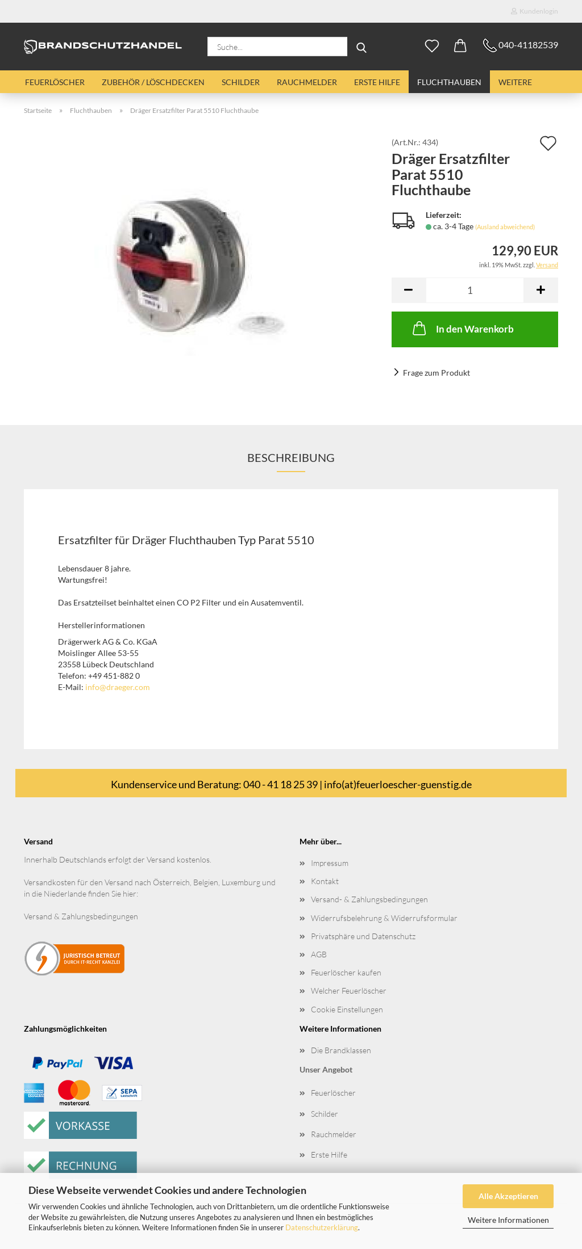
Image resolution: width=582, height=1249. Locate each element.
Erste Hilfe (377, 82)
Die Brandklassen (341, 1050)
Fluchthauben (449, 82)
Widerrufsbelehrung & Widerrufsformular (384, 918)
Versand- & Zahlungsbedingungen (369, 899)
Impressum (329, 863)
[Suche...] (361, 46)
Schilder (241, 82)
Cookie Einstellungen (347, 1009)
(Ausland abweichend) (505, 226)
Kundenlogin (534, 11)
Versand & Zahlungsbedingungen (81, 916)
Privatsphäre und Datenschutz (363, 936)
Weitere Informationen (508, 1220)
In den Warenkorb (462, 328)
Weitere (515, 82)
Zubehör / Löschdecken (153, 82)
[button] (460, 46)
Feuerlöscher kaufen (346, 972)
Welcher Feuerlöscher (348, 990)
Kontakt (325, 881)
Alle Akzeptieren (508, 1196)
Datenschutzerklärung (321, 1227)
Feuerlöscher (55, 82)
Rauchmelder (307, 82)
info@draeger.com (117, 687)
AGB (319, 954)
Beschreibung (291, 457)
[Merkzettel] (432, 46)
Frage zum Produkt (436, 372)
